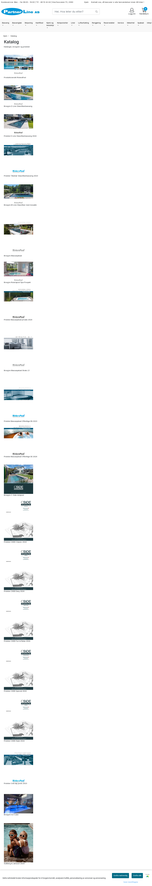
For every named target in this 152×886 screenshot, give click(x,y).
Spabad (141, 23)
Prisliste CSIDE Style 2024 (14, 741)
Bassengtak (17, 23)
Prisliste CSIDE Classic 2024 (15, 542)
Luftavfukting (83, 23)
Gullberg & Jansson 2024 (14, 863)
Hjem (86, 2)
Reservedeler (109, 23)
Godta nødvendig (120, 875)
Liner (73, 23)
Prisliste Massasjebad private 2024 (18, 320)
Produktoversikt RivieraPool (15, 77)
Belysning (29, 23)
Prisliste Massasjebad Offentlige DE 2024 (20, 456)
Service (121, 23)
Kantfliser (39, 23)
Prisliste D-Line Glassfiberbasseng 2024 (20, 136)
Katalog (12, 36)
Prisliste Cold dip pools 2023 (15, 783)
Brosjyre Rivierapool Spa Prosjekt (17, 282)
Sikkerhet (130, 23)
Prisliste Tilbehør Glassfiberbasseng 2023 (21, 176)
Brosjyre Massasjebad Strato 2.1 (17, 370)
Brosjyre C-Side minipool (14, 495)
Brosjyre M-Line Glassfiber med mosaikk (20, 205)
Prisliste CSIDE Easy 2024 (14, 591)
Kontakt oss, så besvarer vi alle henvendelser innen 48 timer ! (117, 2)
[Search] (76, 11)
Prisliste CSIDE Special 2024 (15, 691)
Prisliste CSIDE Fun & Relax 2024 (17, 641)
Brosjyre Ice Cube (11, 815)
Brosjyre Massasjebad (13, 256)
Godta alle (137, 875)
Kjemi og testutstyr (50, 24)
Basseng (5, 23)
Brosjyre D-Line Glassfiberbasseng (18, 106)
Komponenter (62, 23)
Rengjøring (96, 23)
